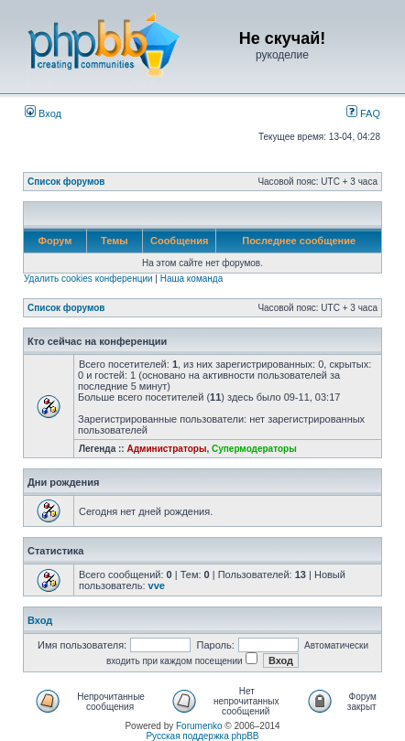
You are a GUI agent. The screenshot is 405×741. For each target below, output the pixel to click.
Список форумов (66, 182)
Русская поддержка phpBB (202, 736)
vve (156, 585)
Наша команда (192, 279)
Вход (43, 113)
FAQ (363, 113)
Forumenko (199, 726)
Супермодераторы (254, 449)
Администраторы (166, 449)
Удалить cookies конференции (88, 279)
